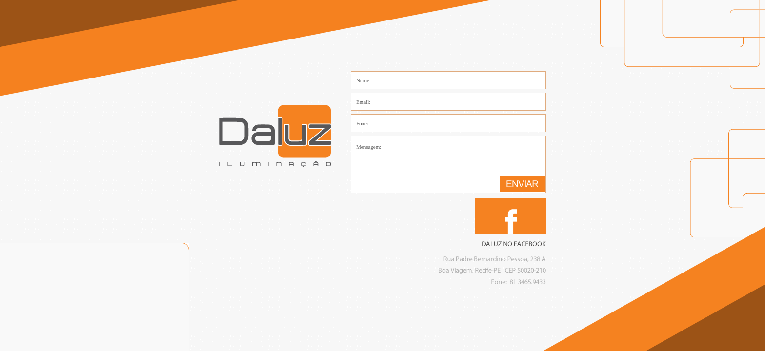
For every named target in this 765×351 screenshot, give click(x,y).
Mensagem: (448, 164)
